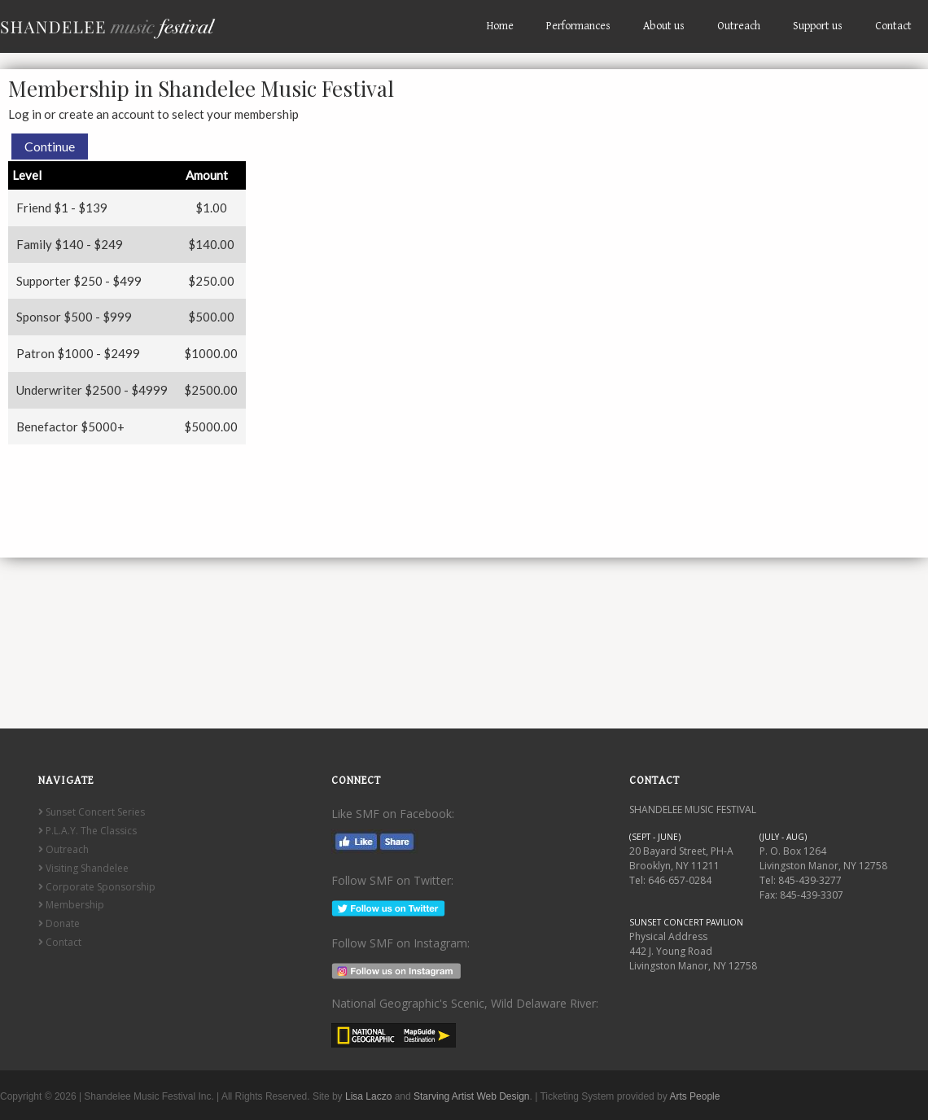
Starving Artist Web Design (472, 1096)
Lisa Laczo (368, 1096)
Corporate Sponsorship (96, 887)
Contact (893, 26)
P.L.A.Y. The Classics (87, 831)
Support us (818, 26)
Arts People (694, 1096)
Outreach (738, 26)
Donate (59, 923)
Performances (578, 26)
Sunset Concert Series (91, 812)
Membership (71, 905)
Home (500, 26)
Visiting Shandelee (83, 868)
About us (664, 26)
